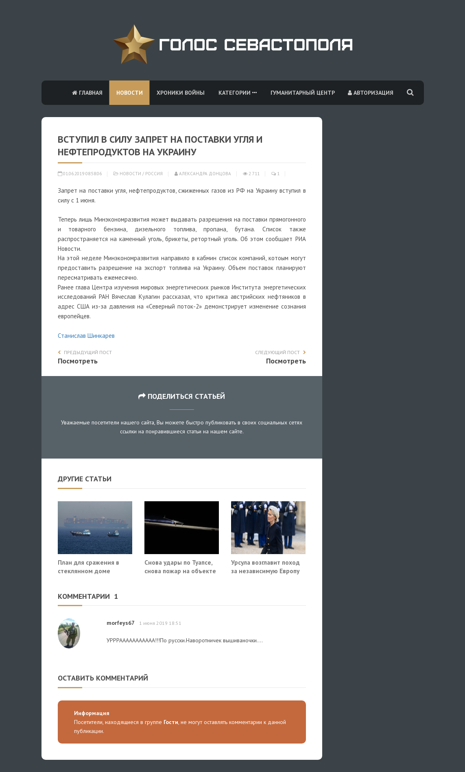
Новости (129, 92)
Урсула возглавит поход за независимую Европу (265, 566)
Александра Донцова (203, 173)
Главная (87, 92)
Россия (154, 173)
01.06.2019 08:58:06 (80, 173)
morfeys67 (120, 622)
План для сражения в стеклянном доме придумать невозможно (93, 571)
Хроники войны (181, 92)
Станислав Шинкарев (86, 335)
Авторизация (370, 92)
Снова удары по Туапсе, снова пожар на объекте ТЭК (180, 571)
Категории (237, 92)
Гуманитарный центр (303, 92)
